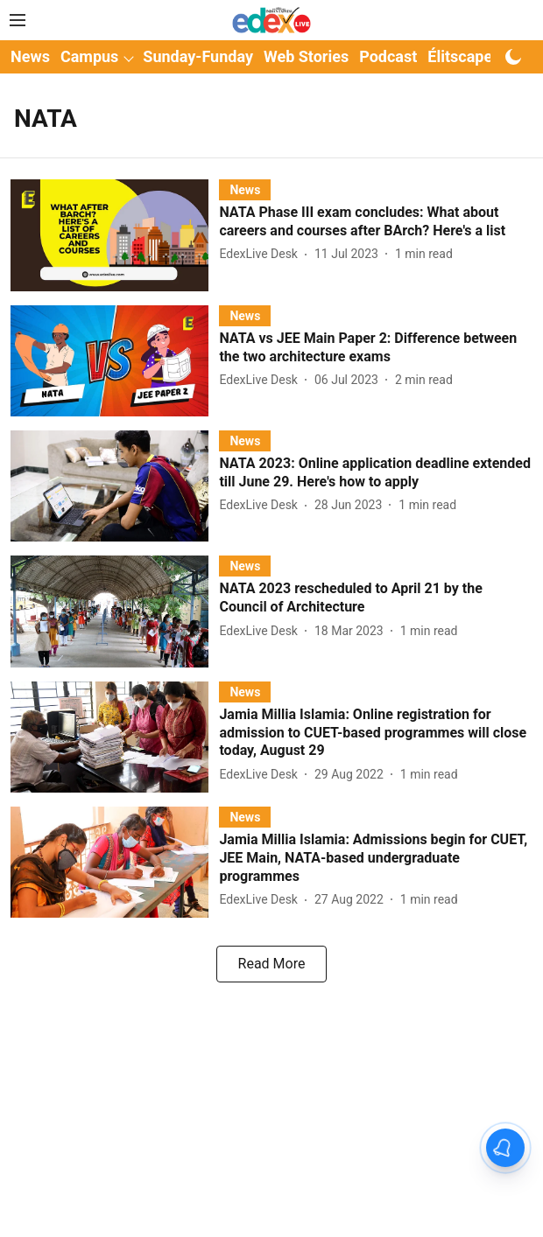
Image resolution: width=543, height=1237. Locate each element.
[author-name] (262, 254)
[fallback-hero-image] (115, 234)
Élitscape (459, 56)
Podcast (388, 56)
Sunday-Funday (198, 56)
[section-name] (245, 189)
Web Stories (306, 56)
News (30, 56)
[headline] (375, 222)
